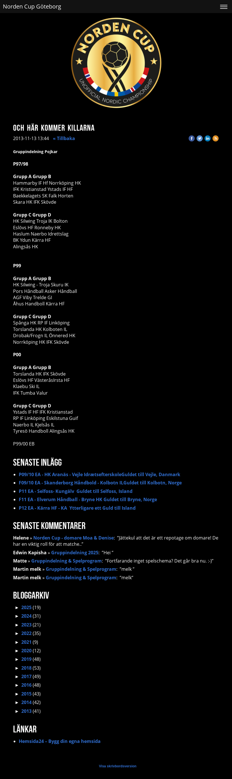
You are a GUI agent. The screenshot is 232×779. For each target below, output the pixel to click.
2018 (26, 668)
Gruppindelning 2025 (74, 552)
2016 (26, 685)
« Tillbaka (64, 138)
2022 (26, 633)
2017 (26, 676)
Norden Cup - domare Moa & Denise (73, 538)
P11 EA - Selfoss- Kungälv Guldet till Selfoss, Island (75, 491)
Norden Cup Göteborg (32, 6)
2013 (26, 711)
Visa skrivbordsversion (117, 766)
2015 (26, 694)
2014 (26, 702)
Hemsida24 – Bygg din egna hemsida (60, 741)
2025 (26, 607)
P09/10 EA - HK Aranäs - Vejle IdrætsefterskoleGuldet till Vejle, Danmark (99, 474)
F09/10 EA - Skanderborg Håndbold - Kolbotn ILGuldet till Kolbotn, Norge (100, 483)
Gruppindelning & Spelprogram (66, 561)
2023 (26, 625)
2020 (26, 650)
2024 (26, 616)
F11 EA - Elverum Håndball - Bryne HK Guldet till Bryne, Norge (88, 499)
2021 (26, 642)
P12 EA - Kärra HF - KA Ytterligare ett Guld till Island (77, 508)
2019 (26, 659)
